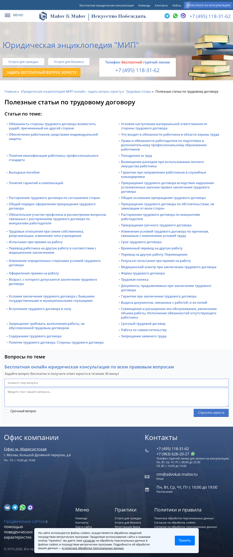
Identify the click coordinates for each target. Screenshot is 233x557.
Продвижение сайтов (24, 521)
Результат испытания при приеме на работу (156, 261)
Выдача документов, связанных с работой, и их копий (164, 302)
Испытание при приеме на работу (36, 242)
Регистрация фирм (127, 527)
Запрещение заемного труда (143, 336)
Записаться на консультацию (208, 5)
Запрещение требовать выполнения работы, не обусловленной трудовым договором (47, 325)
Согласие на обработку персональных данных (185, 527)
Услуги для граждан (23, 62)
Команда (144, 5)
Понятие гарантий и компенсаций (36, 183)
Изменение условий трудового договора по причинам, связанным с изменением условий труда (165, 233)
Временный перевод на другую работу (151, 248)
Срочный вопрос (23, 411)
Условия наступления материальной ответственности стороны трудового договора (164, 126)
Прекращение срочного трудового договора (156, 225)
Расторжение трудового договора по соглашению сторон (54, 198)
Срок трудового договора (141, 242)
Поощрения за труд (136, 155)
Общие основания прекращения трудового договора (163, 198)
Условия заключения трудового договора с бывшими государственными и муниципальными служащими (52, 298)
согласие (89, 540)
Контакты (161, 5)
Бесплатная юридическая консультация (106, 5)
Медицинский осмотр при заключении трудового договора (168, 267)
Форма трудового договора (143, 273)
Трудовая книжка (134, 279)
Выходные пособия (24, 172)
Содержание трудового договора (35, 336)
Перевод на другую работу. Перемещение (154, 254)
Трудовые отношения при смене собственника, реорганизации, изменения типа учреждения (46, 233)
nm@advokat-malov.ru (177, 474)
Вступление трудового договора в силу (40, 309)
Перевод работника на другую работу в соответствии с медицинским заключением (52, 250)
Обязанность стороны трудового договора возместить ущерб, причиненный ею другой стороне (52, 126)
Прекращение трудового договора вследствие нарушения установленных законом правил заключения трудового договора (167, 187)
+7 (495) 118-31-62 (210, 16)
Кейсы (176, 5)
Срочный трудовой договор (143, 323)
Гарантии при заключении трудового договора (158, 296)
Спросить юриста (211, 412)
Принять (185, 540)
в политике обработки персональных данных (93, 548)
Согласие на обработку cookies (175, 522)
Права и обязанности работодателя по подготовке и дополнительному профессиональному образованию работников (164, 145)
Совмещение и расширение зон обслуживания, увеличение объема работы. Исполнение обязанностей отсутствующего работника (169, 313)
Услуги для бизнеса (69, 62)
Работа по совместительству (144, 330)
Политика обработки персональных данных (184, 518)
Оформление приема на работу (34, 273)
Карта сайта (83, 527)
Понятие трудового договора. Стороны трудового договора (56, 342)
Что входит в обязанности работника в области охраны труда (170, 134)
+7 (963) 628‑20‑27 (175, 454)
